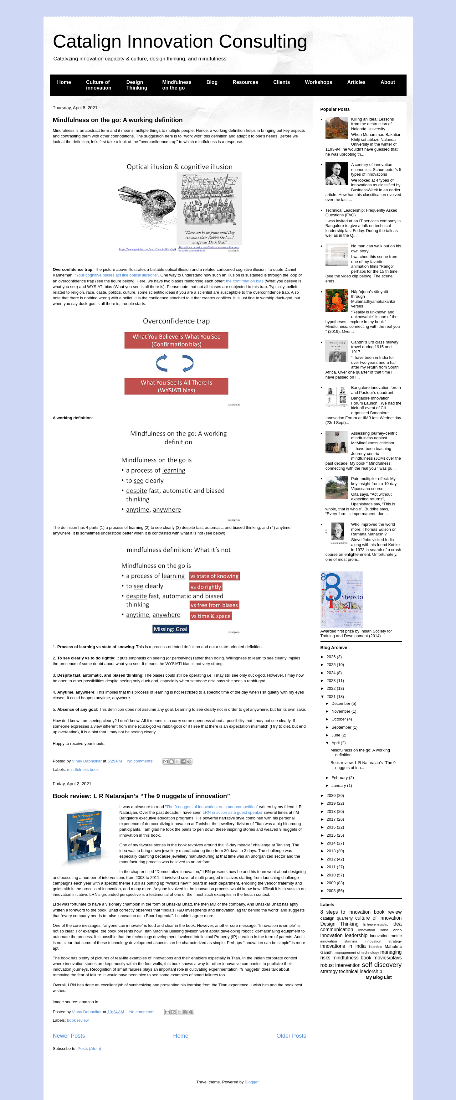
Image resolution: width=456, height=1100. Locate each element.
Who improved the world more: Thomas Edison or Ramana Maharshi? (373, 529)
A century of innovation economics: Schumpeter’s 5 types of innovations (376, 169)
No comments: (140, 761)
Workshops (318, 82)
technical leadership (360, 971)
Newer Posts (69, 1036)
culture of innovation (378, 918)
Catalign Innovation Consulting (180, 41)
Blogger (252, 1082)
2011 (332, 867)
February (340, 777)
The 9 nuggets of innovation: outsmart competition (212, 806)
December (341, 703)
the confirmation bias (245, 281)
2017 (332, 819)
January (339, 785)
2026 (332, 656)
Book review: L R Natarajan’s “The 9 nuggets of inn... (363, 765)
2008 (332, 890)
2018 (332, 811)
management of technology (357, 952)
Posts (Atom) (89, 1048)
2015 (332, 835)
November (341, 711)
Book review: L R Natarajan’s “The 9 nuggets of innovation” (141, 796)
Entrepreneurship (375, 924)
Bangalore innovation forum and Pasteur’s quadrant (376, 390)
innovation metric (386, 935)
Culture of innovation (98, 85)
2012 (332, 859)
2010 (332, 875)
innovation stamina (338, 941)
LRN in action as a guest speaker (232, 812)
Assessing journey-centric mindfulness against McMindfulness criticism (374, 438)
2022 (332, 688)
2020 (332, 795)
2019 (332, 803)
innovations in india (343, 946)
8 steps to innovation (345, 912)
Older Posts (291, 1036)
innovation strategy (383, 941)
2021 (332, 696)
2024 (332, 672)
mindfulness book (83, 769)
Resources (245, 82)
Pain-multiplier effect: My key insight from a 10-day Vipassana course (374, 483)
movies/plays (387, 957)
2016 (332, 827)
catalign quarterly (336, 918)
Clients (281, 82)
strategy (329, 971)
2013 (332, 851)
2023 (332, 680)
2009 (332, 883)
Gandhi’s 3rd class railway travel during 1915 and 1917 (374, 347)
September (341, 727)
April (336, 743)
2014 (332, 843)
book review (78, 1020)
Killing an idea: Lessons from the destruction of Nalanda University (372, 124)
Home (64, 82)
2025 (332, 664)
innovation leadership (344, 935)
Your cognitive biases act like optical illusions (116, 275)
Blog (212, 82)
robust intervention (340, 965)
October (339, 719)
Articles (356, 82)
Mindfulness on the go (177, 85)
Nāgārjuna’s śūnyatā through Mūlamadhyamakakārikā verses (373, 299)
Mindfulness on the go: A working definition (118, 119)
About (388, 82)
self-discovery (382, 964)
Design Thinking (136, 85)
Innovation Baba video (380, 930)
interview (375, 946)
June (336, 735)
